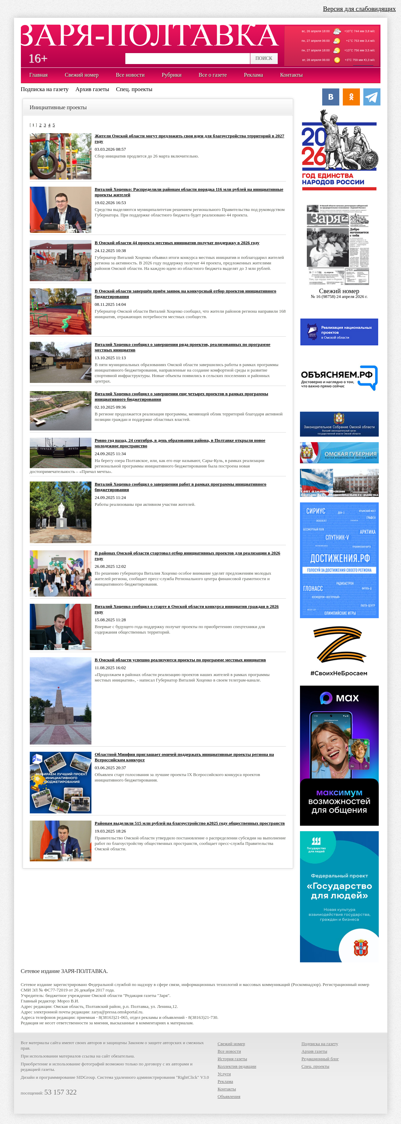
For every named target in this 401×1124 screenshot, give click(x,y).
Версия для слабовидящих (359, 8)
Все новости (229, 1051)
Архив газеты (92, 89)
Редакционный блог (320, 1058)
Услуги (224, 1073)
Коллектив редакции (237, 1066)
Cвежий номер (339, 293)
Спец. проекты (134, 89)
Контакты (227, 1088)
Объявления (229, 1096)
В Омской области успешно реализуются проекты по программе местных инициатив (180, 659)
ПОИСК (263, 58)
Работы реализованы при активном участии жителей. (145, 504)
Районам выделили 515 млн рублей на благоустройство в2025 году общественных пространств (190, 823)
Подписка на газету (45, 89)
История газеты (232, 1058)
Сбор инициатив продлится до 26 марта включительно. (147, 156)
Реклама (225, 1081)
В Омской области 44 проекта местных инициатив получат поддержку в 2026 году (177, 242)
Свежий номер (231, 1043)
